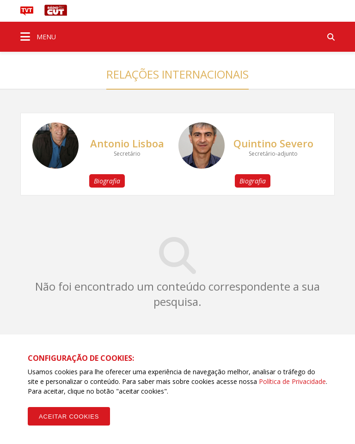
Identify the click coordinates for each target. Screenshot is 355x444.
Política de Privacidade (292, 381)
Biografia (107, 180)
